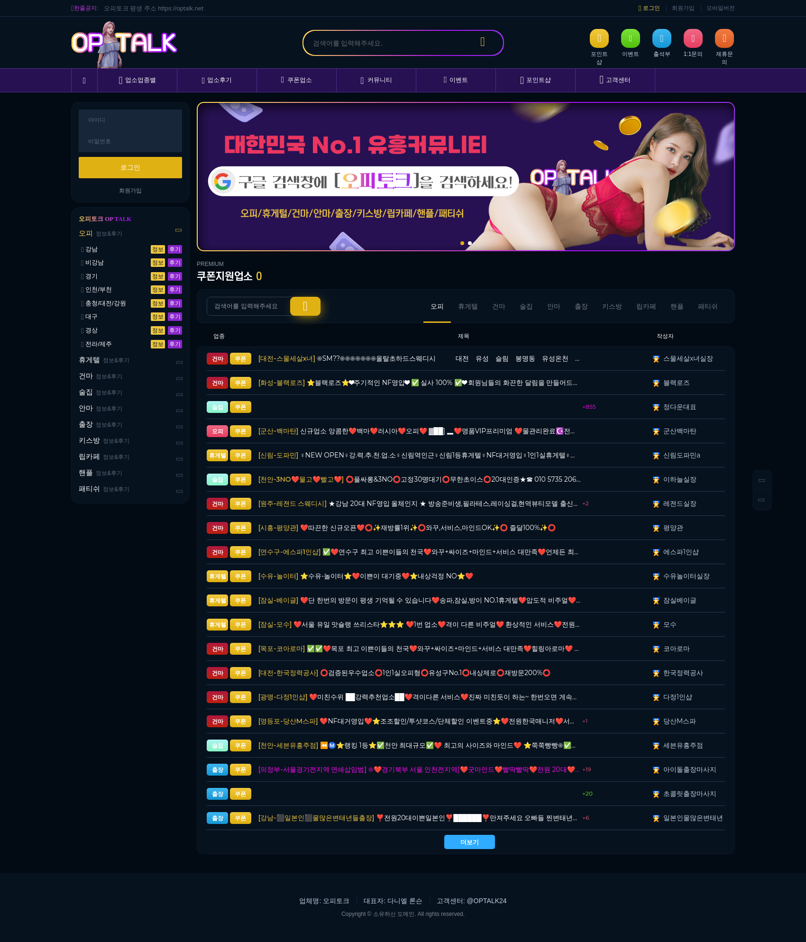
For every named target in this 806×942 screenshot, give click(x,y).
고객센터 (615, 80)
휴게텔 (104, 360)
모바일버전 (720, 8)
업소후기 (217, 80)
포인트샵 (535, 80)
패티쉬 (104, 489)
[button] (462, 243)
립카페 (104, 456)
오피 (100, 233)
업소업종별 (137, 80)
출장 (100, 424)
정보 (158, 249)
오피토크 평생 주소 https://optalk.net (153, 8)
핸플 (100, 472)
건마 (100, 376)
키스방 (104, 440)
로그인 (649, 8)
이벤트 (456, 80)
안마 (100, 408)
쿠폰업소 (296, 80)
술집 (100, 392)
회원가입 (683, 8)
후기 (175, 249)
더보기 (469, 842)
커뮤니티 (376, 80)
